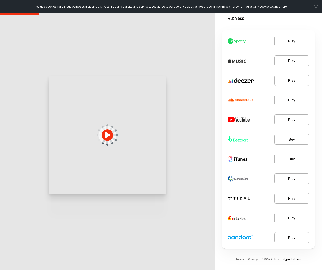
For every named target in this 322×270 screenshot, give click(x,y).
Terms (239, 259)
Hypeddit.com (292, 259)
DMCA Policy (270, 259)
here (284, 6)
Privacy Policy (229, 6)
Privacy (253, 259)
